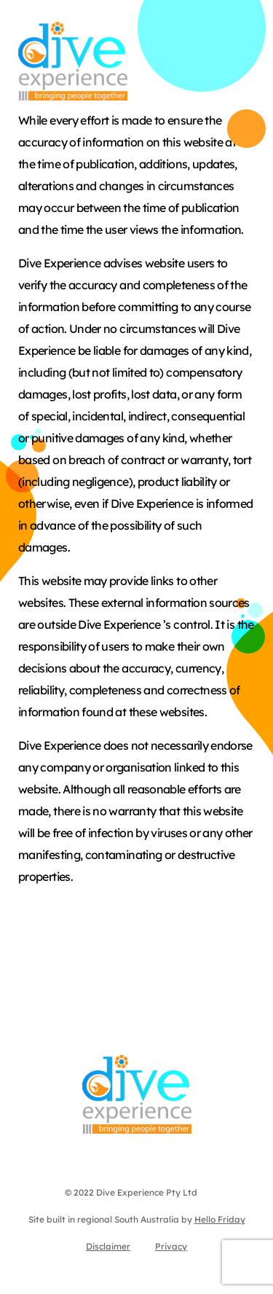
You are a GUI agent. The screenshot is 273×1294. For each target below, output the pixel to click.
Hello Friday (219, 1219)
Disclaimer (108, 1246)
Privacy (171, 1246)
